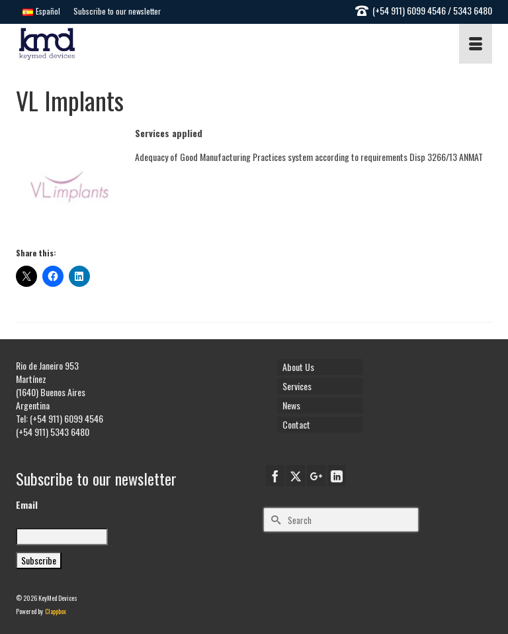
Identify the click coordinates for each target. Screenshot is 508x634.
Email (27, 504)
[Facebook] (275, 475)
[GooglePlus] (316, 475)
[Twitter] (295, 475)
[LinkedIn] (336, 475)
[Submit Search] (274, 519)
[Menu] (475, 44)
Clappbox (55, 611)
